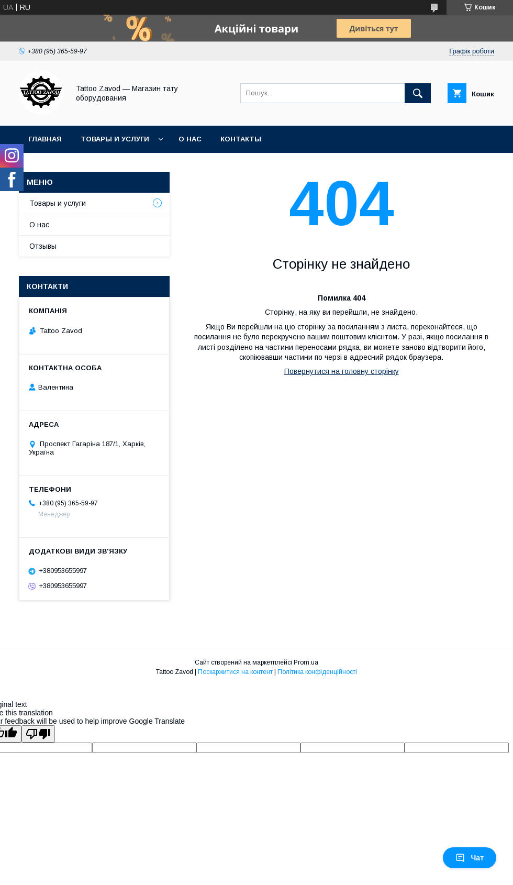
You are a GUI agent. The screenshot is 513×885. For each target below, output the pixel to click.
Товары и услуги (115, 139)
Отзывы (43, 246)
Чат (469, 857)
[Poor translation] (38, 734)
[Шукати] (418, 93)
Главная (45, 139)
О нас (190, 139)
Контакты (240, 139)
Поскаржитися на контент (235, 672)
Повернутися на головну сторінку (341, 371)
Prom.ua (306, 662)
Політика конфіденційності (317, 672)
